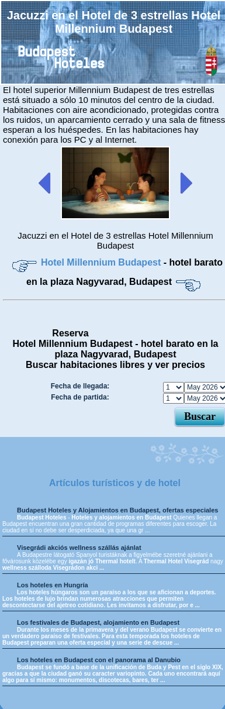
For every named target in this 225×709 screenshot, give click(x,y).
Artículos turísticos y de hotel (115, 483)
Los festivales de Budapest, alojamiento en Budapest (98, 622)
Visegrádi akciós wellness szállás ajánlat (79, 547)
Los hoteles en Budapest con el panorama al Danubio (99, 659)
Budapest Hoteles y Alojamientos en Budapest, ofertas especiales (117, 510)
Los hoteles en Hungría (52, 584)
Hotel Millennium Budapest (102, 262)
